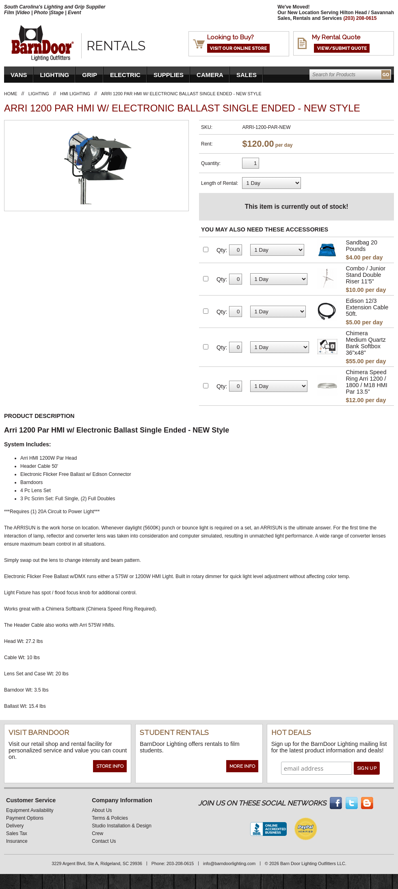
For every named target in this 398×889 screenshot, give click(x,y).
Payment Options (24, 818)
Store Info (109, 766)
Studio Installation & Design (121, 826)
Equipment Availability (30, 810)
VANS (19, 74)
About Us (102, 810)
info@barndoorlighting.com (229, 863)
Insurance (17, 841)
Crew (97, 833)
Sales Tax (16, 833)
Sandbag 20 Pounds (361, 245)
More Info (242, 766)
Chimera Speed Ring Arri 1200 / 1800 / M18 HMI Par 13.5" (366, 382)
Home (10, 93)
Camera (210, 74)
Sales (246, 74)
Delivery (15, 826)
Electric (125, 74)
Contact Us (104, 841)
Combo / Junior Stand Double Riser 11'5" (365, 275)
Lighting (54, 74)
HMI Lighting (75, 93)
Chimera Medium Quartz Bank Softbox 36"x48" (365, 343)
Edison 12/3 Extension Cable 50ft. (367, 307)
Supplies (169, 74)
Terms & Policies (110, 818)
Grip (89, 74)
